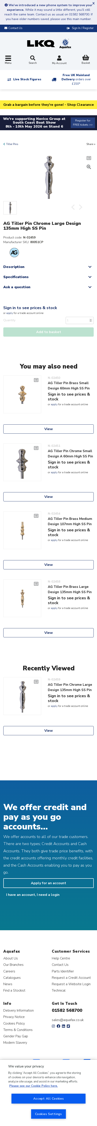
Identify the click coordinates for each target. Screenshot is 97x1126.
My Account (59, 60)
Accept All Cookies (48, 1098)
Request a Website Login (71, 984)
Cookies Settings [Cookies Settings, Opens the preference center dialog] (48, 1114)
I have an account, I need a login (33, 894)
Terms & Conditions (18, 1029)
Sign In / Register (83, 28)
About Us (10, 958)
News (7, 984)
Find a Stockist (14, 990)
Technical (58, 990)
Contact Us (60, 964)
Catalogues (12, 977)
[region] (48, 1093)
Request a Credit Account (71, 977)
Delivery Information (18, 1010)
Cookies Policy (14, 1023)
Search (33, 60)
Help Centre (61, 958)
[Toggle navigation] (8, 60)
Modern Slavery (15, 1042)
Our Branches (13, 964)
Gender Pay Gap (15, 1036)
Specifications (16, 277)
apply (9, 313)
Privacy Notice (14, 1016)
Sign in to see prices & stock (30, 307)
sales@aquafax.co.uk (68, 1020)
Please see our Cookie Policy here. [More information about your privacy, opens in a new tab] (33, 1086)
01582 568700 (67, 1010)
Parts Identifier (63, 971)
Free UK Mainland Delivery (76, 79)
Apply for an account (48, 883)
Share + (90, 144)
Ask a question (16, 287)
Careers (9, 971)
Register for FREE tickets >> (83, 123)
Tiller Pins (12, 144)
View (48, 429)
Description (13, 266)
